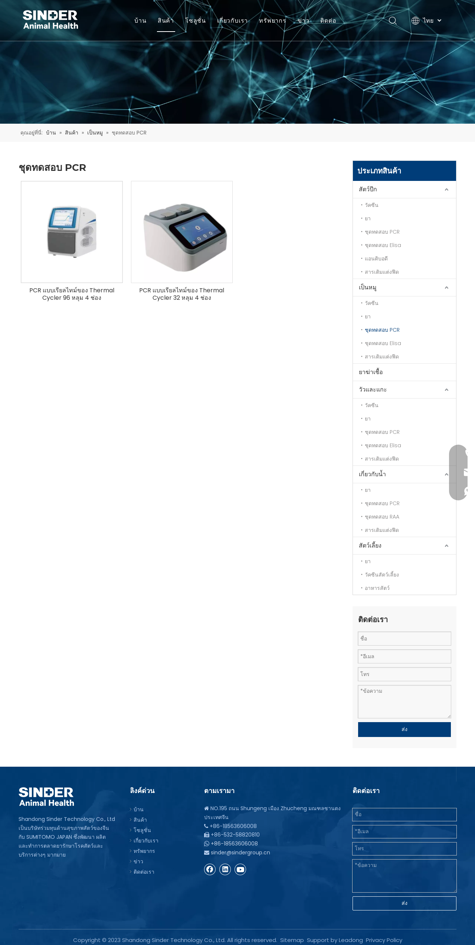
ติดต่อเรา (144, 869)
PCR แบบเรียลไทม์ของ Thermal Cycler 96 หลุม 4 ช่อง (71, 294)
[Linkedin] (225, 866)
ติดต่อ (328, 20)
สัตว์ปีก (368, 189)
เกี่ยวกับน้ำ (372, 474)
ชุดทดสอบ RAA (382, 516)
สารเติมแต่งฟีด (382, 272)
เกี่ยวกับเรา (232, 20)
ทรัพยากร (272, 20)
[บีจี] (237, 62)
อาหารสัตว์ (377, 588)
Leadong (351, 934)
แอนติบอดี (376, 258)
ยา (368, 218)
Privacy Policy (384, 934)
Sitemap (292, 934)
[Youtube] (240, 866)
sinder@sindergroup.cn (240, 849)
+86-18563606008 (234, 840)
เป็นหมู (368, 287)
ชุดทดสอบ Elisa (383, 245)
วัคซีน (372, 205)
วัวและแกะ (373, 389)
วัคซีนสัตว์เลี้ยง (382, 574)
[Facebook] (210, 866)
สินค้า (166, 20)
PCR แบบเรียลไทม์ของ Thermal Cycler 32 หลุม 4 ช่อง (181, 294)
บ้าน (140, 20)
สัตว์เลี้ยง (370, 545)
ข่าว (303, 20)
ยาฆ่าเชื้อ (371, 372)
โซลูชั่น (195, 20)
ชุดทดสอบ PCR (382, 232)
